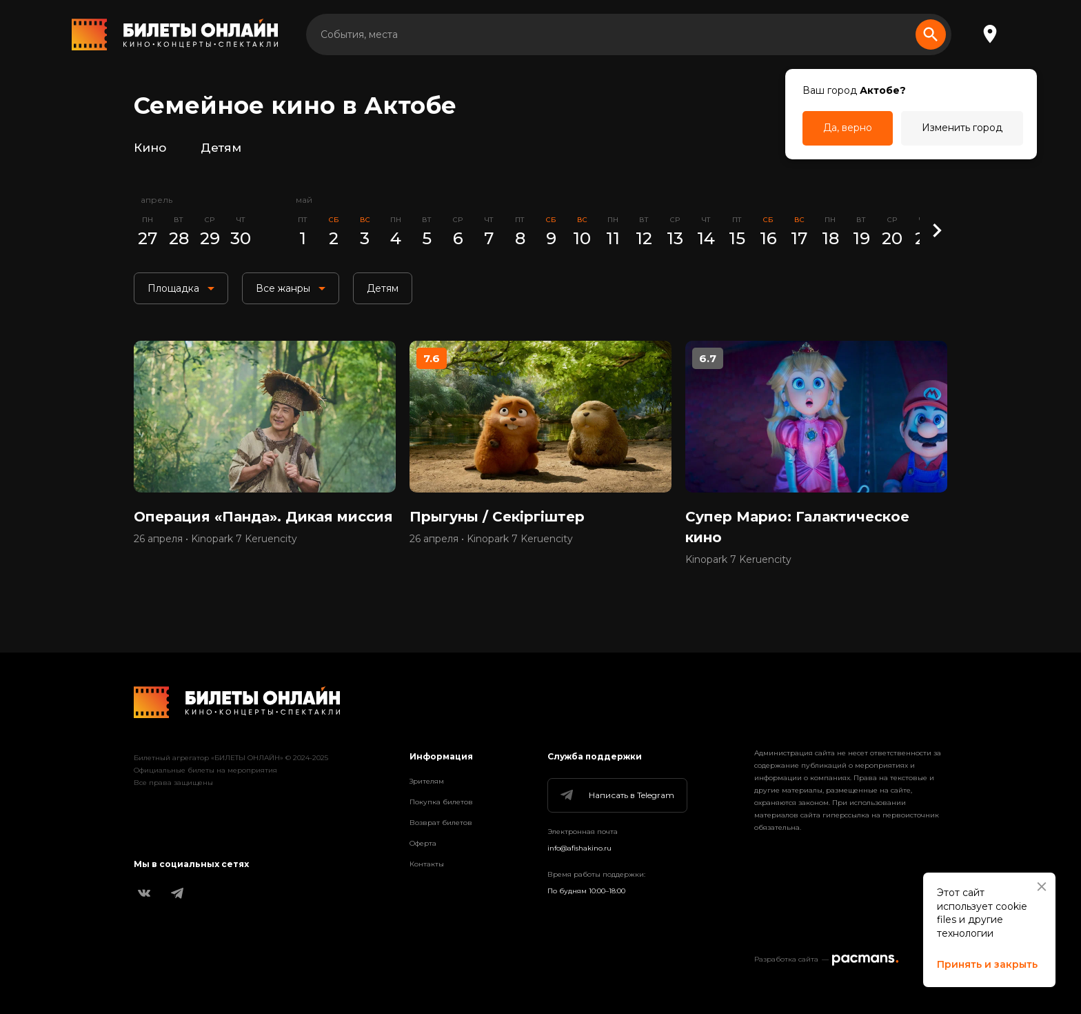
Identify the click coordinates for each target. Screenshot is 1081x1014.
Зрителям (427, 781)
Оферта (423, 843)
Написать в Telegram (616, 795)
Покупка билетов (441, 801)
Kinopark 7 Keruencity (738, 559)
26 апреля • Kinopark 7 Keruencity (215, 539)
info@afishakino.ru (579, 848)
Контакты (427, 863)
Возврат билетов (441, 822)
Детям (221, 148)
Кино (150, 148)
